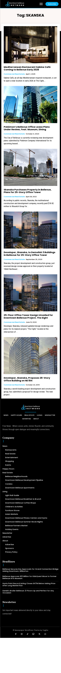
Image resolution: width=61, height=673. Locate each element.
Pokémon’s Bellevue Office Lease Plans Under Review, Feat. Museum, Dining (27, 128)
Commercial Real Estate (14, 74)
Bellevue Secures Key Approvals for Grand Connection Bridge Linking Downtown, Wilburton (30, 570)
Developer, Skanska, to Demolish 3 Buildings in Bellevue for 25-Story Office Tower (29, 254)
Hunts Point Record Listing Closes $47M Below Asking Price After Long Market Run (28, 584)
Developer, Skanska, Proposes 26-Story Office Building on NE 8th (27, 379)
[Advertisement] (30, 655)
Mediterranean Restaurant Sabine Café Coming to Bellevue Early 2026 (27, 68)
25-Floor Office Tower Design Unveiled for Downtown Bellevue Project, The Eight (28, 316)
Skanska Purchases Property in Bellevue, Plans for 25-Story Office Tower (27, 191)
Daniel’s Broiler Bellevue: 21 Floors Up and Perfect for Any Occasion (28, 591)
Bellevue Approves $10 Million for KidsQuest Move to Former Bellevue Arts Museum (29, 577)
